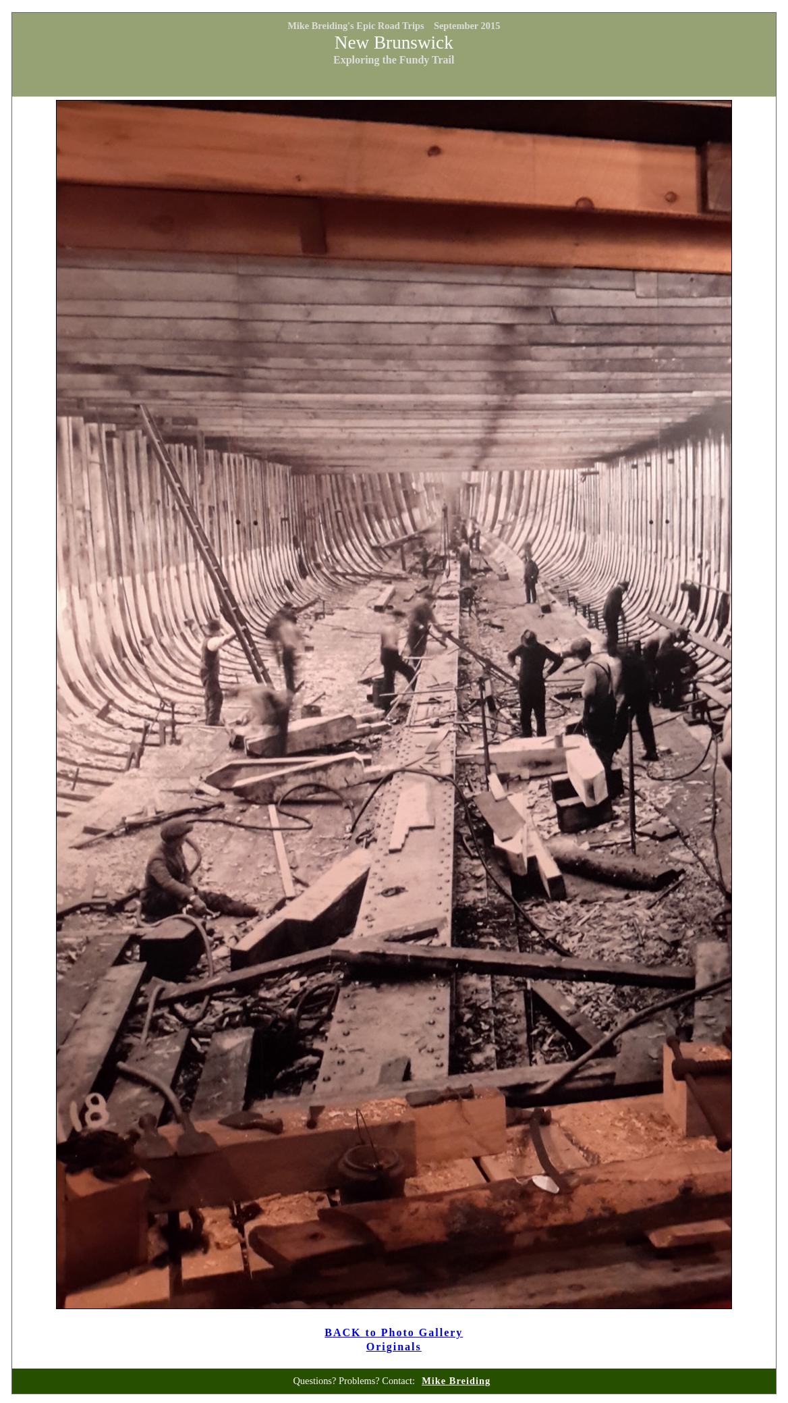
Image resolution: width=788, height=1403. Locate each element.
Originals (394, 1346)
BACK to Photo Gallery (394, 1332)
